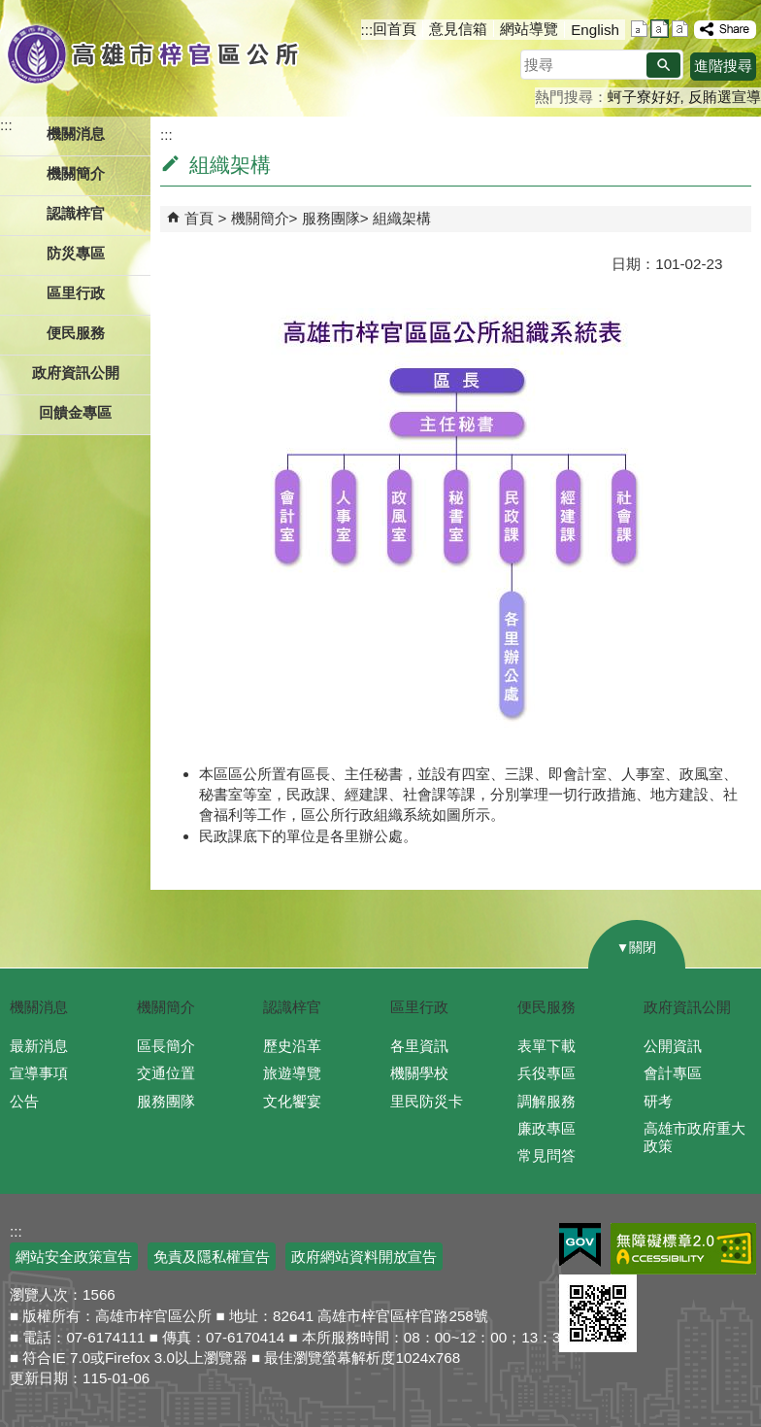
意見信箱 (458, 28)
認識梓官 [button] (76, 213)
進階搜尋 (723, 65)
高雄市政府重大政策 (694, 1137)
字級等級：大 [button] (680, 28)
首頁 (199, 218)
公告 (24, 1101)
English (595, 29)
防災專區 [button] (76, 253)
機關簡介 (260, 218)
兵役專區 (546, 1073)
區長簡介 (166, 1045)
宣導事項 (39, 1073)
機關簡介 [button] (76, 173)
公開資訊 (673, 1045)
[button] (663, 65)
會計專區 (673, 1073)
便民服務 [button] (76, 332)
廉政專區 (546, 1128)
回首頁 (394, 28)
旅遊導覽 (292, 1073)
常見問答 (546, 1155)
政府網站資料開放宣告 (364, 1256)
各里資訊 (419, 1045)
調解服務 (546, 1101)
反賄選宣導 (724, 96)
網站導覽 (529, 28)
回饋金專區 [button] (75, 412)
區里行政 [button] (76, 293)
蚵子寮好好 (644, 96)
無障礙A (683, 1248)
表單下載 (546, 1045)
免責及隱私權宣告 (211, 1256)
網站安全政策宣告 (74, 1256)
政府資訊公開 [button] (75, 372)
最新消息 (39, 1045)
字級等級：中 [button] (659, 28)
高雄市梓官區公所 (153, 53)
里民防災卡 (426, 1101)
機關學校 (419, 1073)
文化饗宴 (292, 1101)
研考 (658, 1101)
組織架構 (402, 218)
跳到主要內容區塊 (10, 10)
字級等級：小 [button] (639, 28)
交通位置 (166, 1073)
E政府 (580, 1245)
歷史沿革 (292, 1045)
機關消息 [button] (76, 133)
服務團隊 (331, 218)
